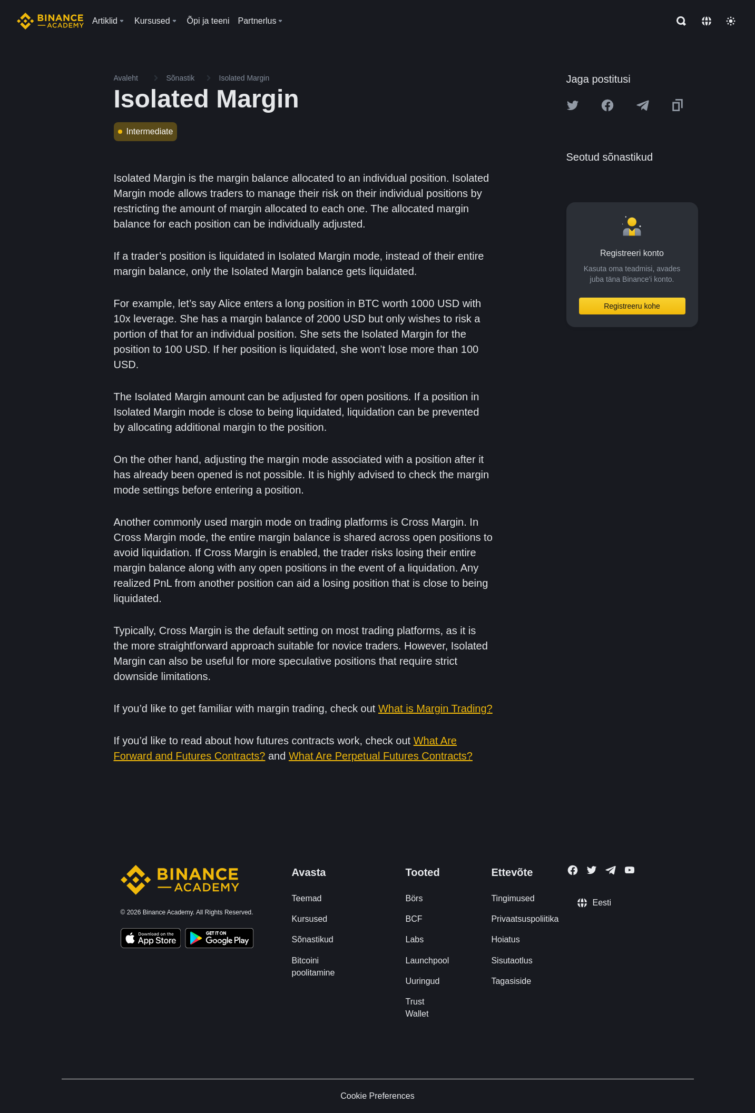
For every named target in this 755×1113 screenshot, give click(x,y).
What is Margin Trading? (435, 708)
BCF (413, 918)
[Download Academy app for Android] (219, 939)
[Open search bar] (678, 21)
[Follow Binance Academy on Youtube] (629, 869)
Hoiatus (505, 939)
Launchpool (427, 960)
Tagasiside (511, 981)
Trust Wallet (416, 1007)
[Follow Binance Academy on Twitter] (591, 870)
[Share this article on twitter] (572, 105)
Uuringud (422, 981)
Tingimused (512, 898)
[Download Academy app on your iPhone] (151, 939)
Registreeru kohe (632, 306)
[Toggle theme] (730, 21)
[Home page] (50, 21)
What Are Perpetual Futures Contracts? (381, 756)
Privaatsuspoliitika (524, 918)
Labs (414, 939)
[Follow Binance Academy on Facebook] (572, 870)
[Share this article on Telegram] (642, 105)
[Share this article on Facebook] (607, 105)
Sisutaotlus (511, 960)
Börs (414, 898)
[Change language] (706, 21)
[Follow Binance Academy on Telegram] (610, 870)
